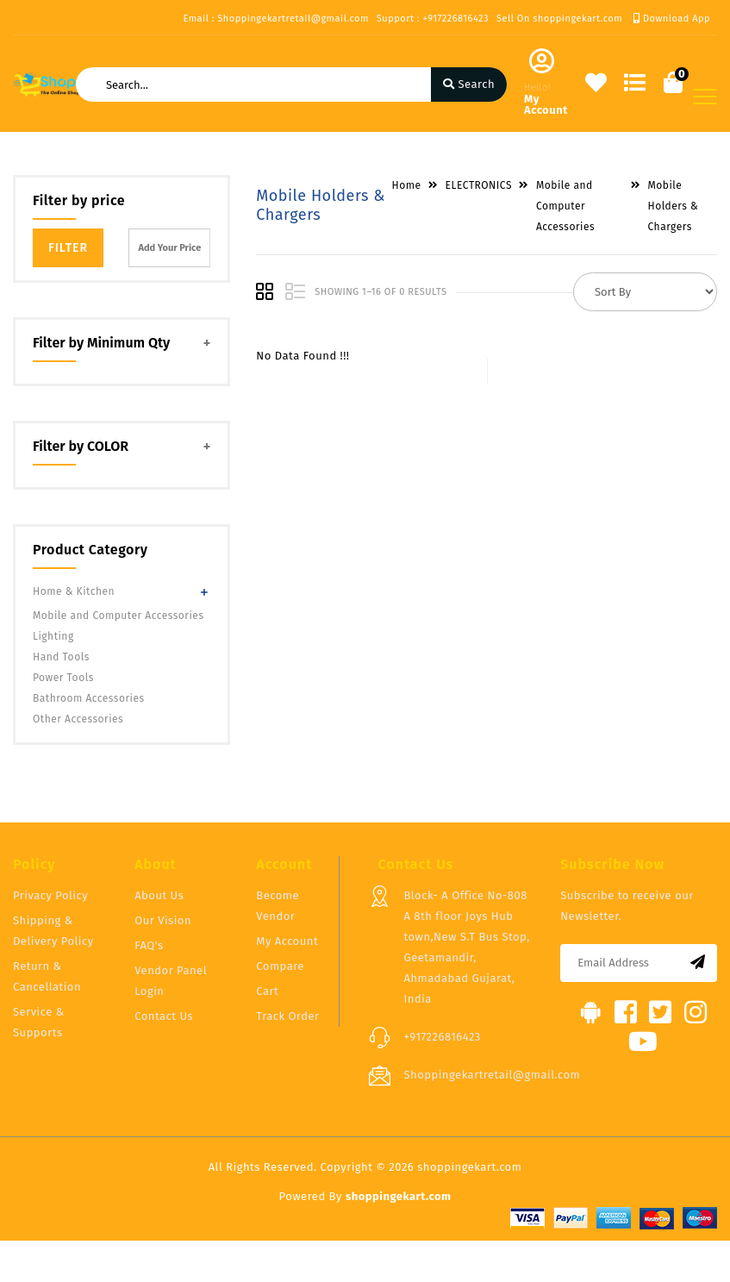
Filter (68, 248)
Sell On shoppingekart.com (559, 18)
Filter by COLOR (80, 446)
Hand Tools (61, 657)
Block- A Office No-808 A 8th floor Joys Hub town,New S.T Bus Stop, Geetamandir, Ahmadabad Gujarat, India (466, 947)
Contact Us (163, 1016)
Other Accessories (78, 719)
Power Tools (63, 678)
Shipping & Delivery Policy (53, 930)
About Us (159, 895)
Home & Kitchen (74, 591)
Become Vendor (277, 905)
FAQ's (148, 945)
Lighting (53, 636)
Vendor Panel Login (170, 980)
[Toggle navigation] (705, 96)
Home (406, 185)
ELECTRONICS (479, 185)
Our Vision (162, 920)
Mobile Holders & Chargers (673, 206)
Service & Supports (39, 1022)
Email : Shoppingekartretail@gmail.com (275, 18)
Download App (671, 18)
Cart (267, 991)
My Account (287, 941)
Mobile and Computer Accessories (118, 616)
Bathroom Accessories (89, 698)
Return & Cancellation (47, 976)
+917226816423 (441, 1036)
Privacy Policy (50, 895)
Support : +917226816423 (433, 18)
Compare (280, 966)
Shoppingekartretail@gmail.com (491, 1074)
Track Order (287, 1016)
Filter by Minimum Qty (101, 343)
